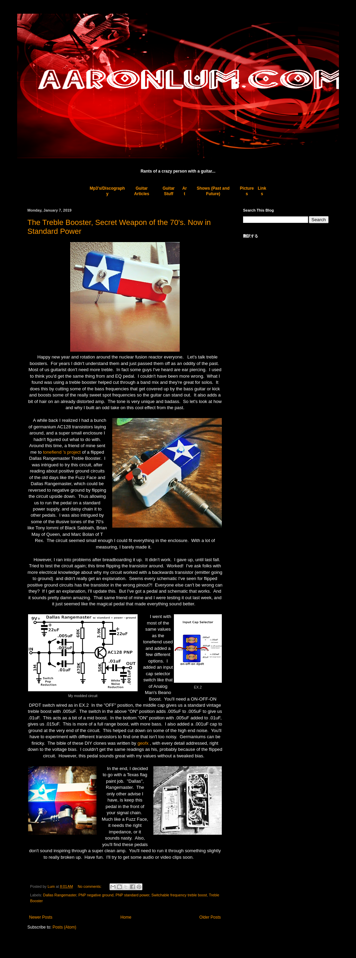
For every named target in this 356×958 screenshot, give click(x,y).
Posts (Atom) (64, 927)
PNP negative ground (95, 895)
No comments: (90, 886)
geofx (143, 743)
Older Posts (210, 917)
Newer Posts (40, 917)
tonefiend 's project (61, 452)
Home (125, 917)
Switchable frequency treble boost (179, 895)
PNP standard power (133, 895)
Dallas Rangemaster (59, 895)
